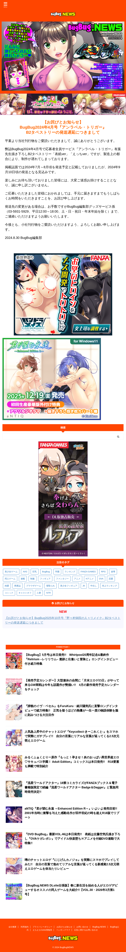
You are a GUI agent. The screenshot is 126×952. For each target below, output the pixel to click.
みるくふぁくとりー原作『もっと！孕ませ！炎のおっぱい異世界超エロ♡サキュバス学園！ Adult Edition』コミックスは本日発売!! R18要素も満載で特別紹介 (72, 762)
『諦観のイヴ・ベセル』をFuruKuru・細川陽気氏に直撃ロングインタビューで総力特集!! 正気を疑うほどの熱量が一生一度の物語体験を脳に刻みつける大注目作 (71, 710)
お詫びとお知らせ (64, 927)
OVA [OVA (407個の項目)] (101, 578)
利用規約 (25, 927)
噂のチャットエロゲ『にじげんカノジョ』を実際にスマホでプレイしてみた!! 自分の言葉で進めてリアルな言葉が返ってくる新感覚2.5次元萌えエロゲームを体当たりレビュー (72, 864)
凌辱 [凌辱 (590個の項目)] (113, 571)
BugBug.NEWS (99, 927)
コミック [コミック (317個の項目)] (9, 593)
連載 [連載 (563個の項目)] (23, 578)
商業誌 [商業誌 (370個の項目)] (17, 586)
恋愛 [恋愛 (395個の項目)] (111, 578)
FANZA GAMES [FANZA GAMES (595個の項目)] (88, 571)
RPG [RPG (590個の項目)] (103, 571)
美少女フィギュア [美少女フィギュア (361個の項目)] (68, 586)
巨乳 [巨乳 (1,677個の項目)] (34, 571)
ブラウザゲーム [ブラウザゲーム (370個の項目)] (33, 586)
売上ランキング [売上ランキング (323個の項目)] (109, 586)
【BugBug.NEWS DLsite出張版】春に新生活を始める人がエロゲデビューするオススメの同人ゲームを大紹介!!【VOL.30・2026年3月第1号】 (71, 890)
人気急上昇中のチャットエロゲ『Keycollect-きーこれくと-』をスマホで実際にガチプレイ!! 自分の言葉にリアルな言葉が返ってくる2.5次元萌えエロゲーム (72, 736)
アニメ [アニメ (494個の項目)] (77, 578)
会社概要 (12, 927)
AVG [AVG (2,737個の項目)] (25, 571)
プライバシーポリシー (42, 927)
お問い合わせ (82, 927)
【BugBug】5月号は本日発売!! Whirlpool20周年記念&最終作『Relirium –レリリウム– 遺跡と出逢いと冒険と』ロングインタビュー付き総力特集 (71, 659)
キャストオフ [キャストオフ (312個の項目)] (25, 593)
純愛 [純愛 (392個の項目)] (7, 586)
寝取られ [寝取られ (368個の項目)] (50, 586)
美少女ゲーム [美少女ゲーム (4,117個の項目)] (11, 571)
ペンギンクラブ (63, 930)
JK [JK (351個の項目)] (84, 586)
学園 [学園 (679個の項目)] (57, 571)
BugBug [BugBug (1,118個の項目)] (46, 571)
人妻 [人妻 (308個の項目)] (39, 593)
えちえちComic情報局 (42, 930)
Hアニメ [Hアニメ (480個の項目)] (90, 578)
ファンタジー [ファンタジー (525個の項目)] (62, 578)
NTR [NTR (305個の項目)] (48, 593)
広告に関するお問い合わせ (86, 930)
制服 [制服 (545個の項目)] (32, 578)
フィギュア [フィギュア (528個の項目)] (45, 578)
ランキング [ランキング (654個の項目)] (70, 571)
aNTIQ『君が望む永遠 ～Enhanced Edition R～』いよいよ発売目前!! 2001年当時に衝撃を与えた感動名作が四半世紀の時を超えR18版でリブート (72, 813)
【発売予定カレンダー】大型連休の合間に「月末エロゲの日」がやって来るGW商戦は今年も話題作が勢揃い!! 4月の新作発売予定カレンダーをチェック (72, 685)
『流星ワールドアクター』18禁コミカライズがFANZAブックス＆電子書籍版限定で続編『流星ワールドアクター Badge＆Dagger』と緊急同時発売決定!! (71, 787)
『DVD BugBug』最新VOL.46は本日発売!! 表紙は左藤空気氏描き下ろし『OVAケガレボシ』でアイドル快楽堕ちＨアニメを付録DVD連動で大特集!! (72, 839)
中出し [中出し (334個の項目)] (93, 586)
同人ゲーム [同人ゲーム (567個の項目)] (10, 578)
